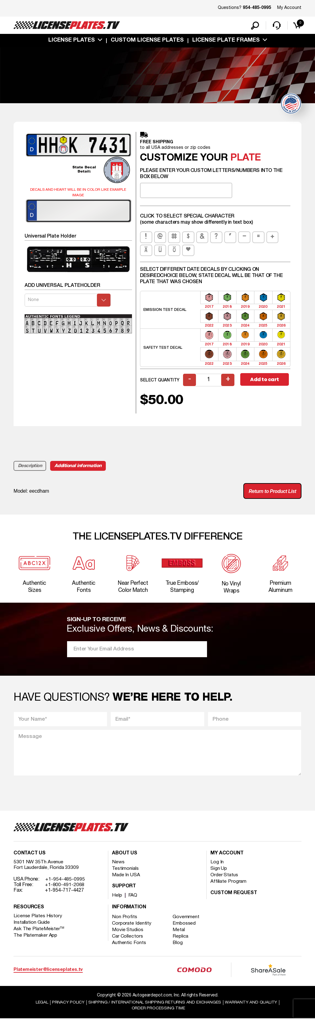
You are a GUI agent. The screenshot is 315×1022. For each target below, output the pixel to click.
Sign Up (218, 871)
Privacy (67, 1006)
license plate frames (226, 41)
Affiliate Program (228, 884)
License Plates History (38, 919)
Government (186, 920)
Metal (179, 933)
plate (245, 158)
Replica (181, 939)
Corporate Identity (132, 926)
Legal (41, 1006)
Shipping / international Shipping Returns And (155, 1006)
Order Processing (158, 1011)
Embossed (184, 926)
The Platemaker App (36, 938)
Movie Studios (127, 933)
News (118, 865)
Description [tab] (30, 466)
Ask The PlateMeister (39, 932)
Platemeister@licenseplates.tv (48, 973)
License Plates (71, 41)
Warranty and (252, 1006)
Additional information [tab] (78, 466)
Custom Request (233, 896)
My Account (289, 8)
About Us (124, 856)
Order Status (224, 878)
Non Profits (124, 920)
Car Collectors (127, 939)
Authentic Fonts (129, 946)
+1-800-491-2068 (65, 888)
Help (117, 898)
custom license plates (147, 41)
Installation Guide (32, 925)
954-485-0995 (257, 8)
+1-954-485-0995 (65, 882)
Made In (126, 878)
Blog (178, 946)
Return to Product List (271, 492)
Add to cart (264, 380)
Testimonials (125, 871)
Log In (217, 865)
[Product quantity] (209, 380)
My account (227, 856)
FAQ (133, 898)
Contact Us (30, 856)
